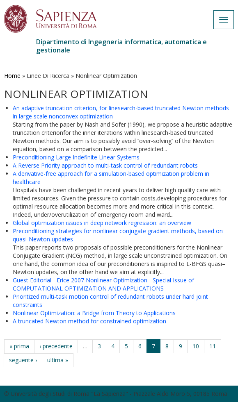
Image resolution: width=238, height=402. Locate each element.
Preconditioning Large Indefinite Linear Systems (76, 157)
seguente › (23, 360)
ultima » (57, 360)
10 (195, 346)
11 (212, 346)
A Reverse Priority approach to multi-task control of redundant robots (105, 165)
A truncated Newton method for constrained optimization (89, 321)
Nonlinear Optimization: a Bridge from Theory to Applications (94, 313)
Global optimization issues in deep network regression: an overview (102, 223)
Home (12, 75)
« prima (19, 346)
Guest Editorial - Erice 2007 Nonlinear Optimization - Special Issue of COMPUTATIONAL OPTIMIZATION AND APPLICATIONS (103, 284)
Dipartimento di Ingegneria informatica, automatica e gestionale (121, 46)
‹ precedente (56, 346)
